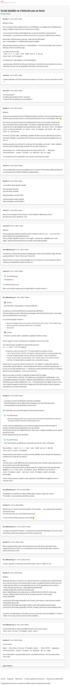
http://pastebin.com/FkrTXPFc (13, 195)
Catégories (10, 679)
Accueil (3, 679)
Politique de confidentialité (54, 679)
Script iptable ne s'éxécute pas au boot (23, 10)
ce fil (16, 79)
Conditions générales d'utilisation (34, 679)
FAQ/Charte (18, 679)
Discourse (13, 683)
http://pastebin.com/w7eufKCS (13, 201)
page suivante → (8, 666)
